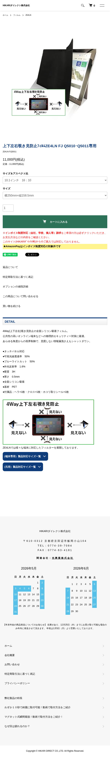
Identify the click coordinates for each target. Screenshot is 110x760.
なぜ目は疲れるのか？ (17, 726)
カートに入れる (55, 221)
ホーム (5, 15)
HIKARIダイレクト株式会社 (16, 5)
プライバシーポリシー (17, 683)
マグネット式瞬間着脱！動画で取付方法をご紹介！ (34, 716)
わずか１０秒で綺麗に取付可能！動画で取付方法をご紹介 (38, 707)
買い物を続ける (12, 306)
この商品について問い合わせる (20, 296)
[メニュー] (101, 5)
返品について (10, 267)
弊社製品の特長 (13, 698)
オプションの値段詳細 (15, 286)
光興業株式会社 (63, 558)
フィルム (17, 15)
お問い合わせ (12, 664)
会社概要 (10, 655)
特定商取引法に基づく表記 (18, 276)
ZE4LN (28, 15)
